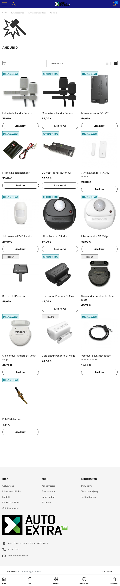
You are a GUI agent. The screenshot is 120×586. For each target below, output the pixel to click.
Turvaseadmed (17, 13)
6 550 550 (13, 549)
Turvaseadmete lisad (37, 13)
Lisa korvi (20, 125)
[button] (107, 63)
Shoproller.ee (108, 571)
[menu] (4, 4)
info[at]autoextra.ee (18, 555)
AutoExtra (12, 571)
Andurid (53, 13)
